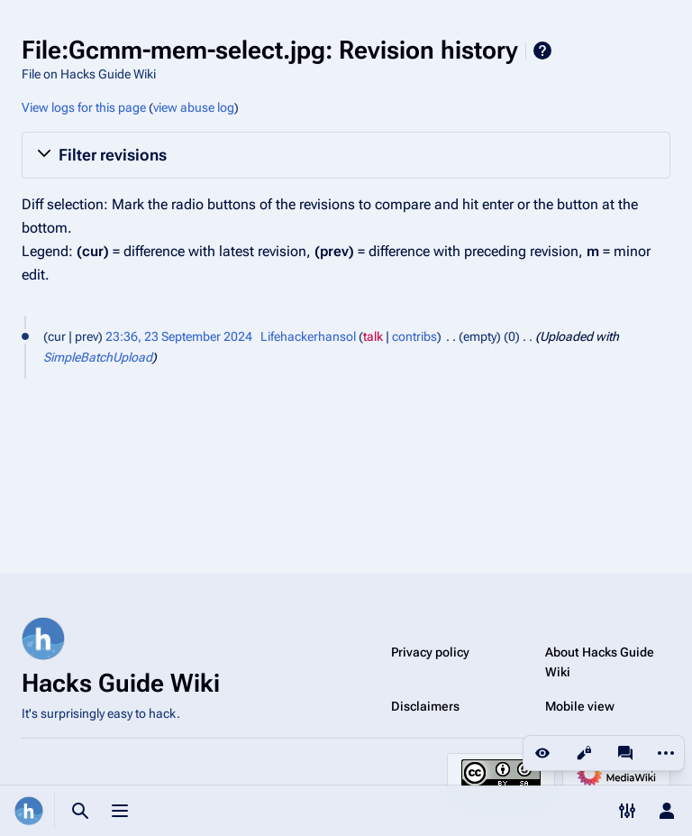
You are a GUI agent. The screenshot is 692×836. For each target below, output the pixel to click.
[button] (346, 155)
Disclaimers (425, 706)
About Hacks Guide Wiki (599, 662)
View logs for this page (84, 107)
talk (373, 336)
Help (542, 50)
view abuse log (193, 107)
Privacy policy (430, 652)
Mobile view (580, 706)
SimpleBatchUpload (97, 357)
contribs (414, 336)
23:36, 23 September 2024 (178, 336)
